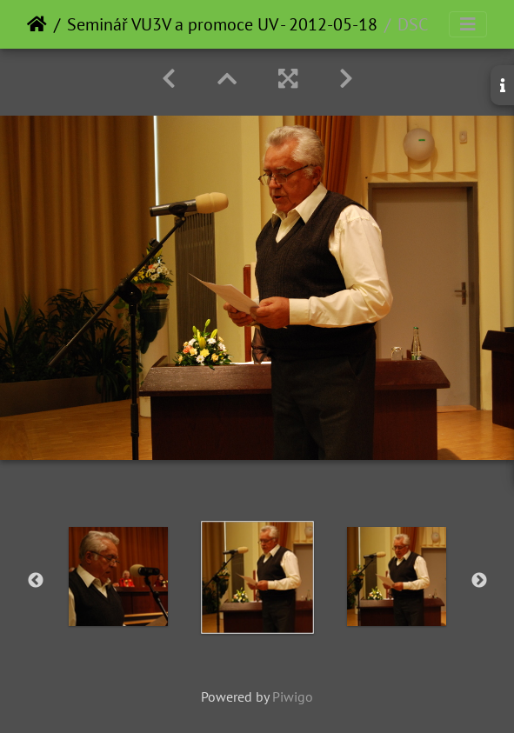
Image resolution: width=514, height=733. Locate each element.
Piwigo (292, 696)
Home (37, 24)
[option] (118, 576)
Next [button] (479, 581)
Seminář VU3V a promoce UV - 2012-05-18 (222, 24)
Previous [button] (35, 581)
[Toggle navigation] (468, 24)
